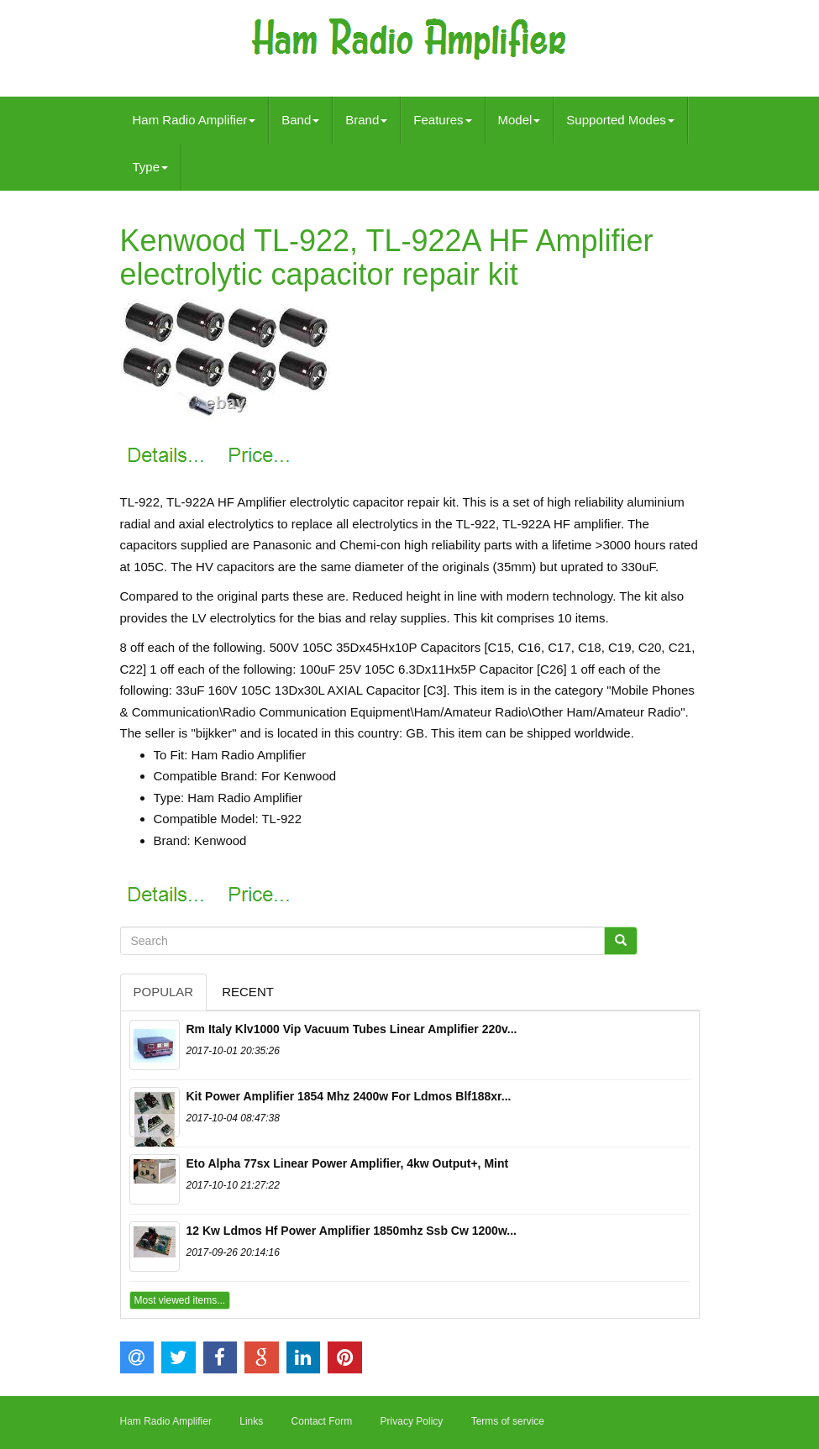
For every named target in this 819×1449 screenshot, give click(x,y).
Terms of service (507, 1421)
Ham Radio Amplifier (194, 120)
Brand (366, 120)
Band (300, 120)
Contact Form (322, 1421)
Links (251, 1421)
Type (151, 167)
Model (519, 120)
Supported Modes (620, 120)
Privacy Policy (412, 1421)
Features (442, 120)
